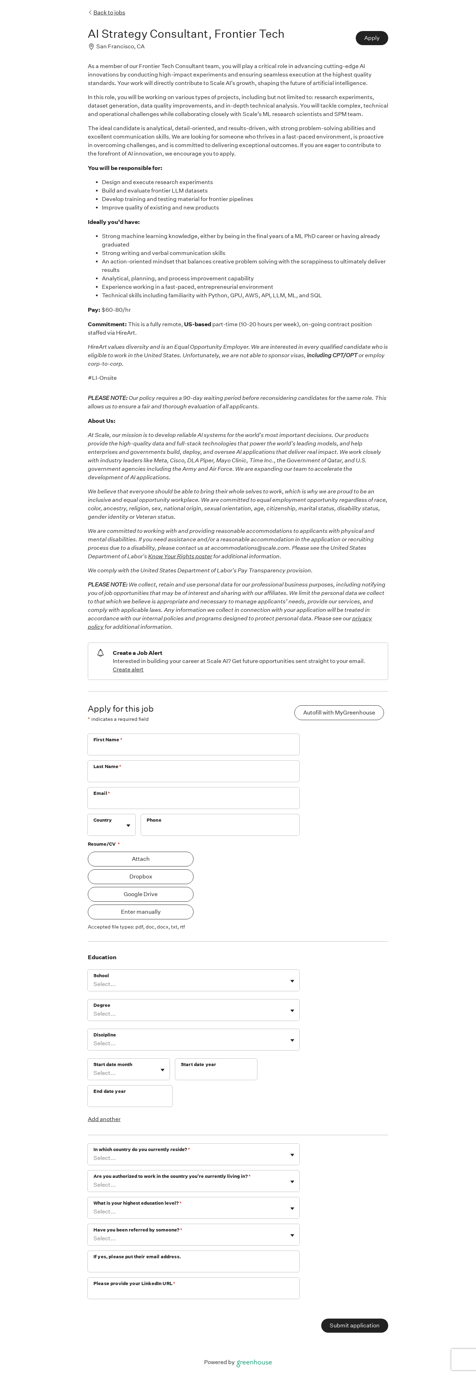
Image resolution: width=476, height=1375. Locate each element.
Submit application (355, 1325)
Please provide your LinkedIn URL (134, 1283)
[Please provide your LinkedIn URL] (193, 1293)
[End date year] (130, 1101)
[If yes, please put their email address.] (193, 1266)
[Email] (193, 803)
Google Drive (141, 894)
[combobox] (93, 828)
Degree (101, 1005)
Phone (154, 820)
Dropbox (140, 876)
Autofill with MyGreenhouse (339, 712)
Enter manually (141, 911)
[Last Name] (193, 776)
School (101, 976)
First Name (107, 740)
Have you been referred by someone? (137, 1230)
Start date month (112, 1064)
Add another (104, 1119)
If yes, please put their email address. (137, 1257)
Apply (372, 38)
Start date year (198, 1064)
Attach (141, 859)
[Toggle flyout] (128, 825)
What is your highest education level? (137, 1203)
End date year (109, 1091)
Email (101, 793)
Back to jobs (106, 12)
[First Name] (193, 749)
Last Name (107, 766)
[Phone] (220, 829)
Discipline (104, 1035)
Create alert (128, 669)
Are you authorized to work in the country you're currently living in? (172, 1176)
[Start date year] (216, 1074)
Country (102, 820)
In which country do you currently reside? (141, 1149)
